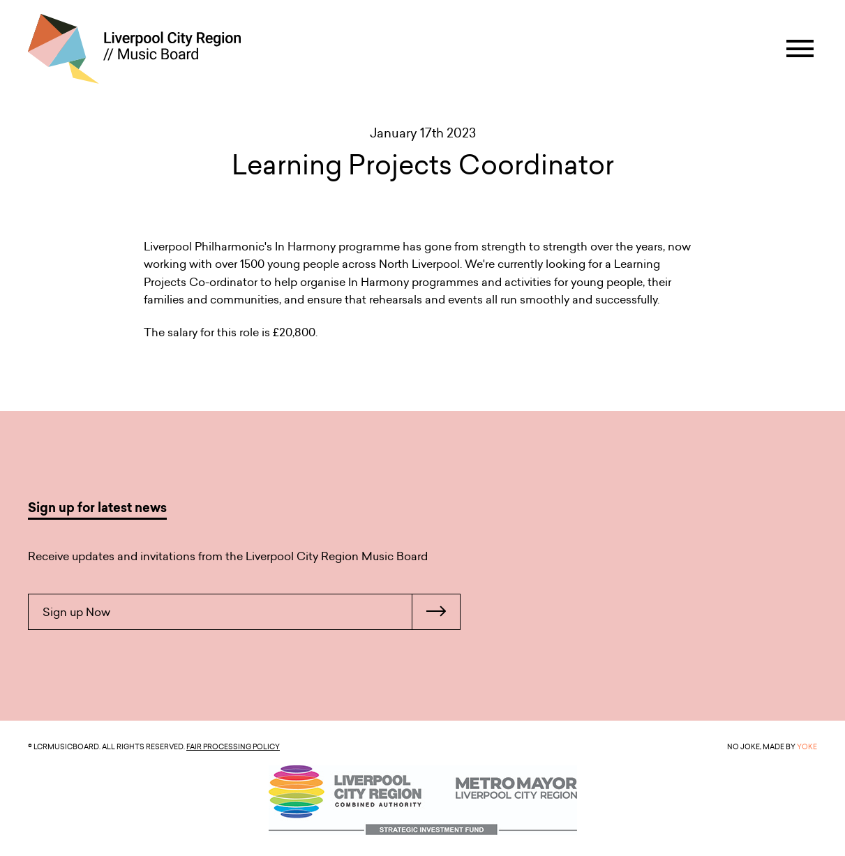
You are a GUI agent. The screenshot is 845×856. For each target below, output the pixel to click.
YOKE (807, 746)
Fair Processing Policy (233, 746)
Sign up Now (251, 611)
